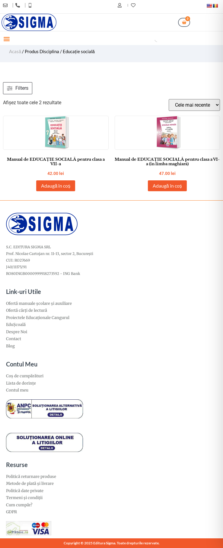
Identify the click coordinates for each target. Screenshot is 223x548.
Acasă (15, 51)
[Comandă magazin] (194, 105)
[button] (6, 39)
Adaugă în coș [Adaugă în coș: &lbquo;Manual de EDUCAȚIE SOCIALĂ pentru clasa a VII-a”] (55, 186)
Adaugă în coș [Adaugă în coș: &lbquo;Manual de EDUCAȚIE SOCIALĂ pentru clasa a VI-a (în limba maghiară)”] (167, 186)
